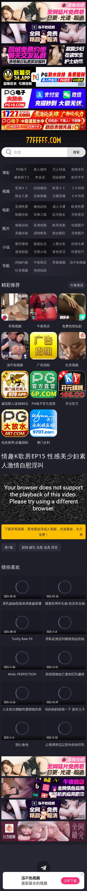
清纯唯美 (40, 233)
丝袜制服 (40, 196)
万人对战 (58, 169)
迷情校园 (21, 251)
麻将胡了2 (21, 177)
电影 (6, 209)
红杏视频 (21, 270)
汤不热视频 (78, 262)
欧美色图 (58, 225)
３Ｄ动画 (77, 188)
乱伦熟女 (58, 214)
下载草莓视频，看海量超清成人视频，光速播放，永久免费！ (44, 532)
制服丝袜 (21, 214)
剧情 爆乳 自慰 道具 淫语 (40, 547)
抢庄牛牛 (77, 177)
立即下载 (70, 880)
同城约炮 (21, 262)
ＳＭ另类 (77, 196)
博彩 (6, 172)
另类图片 (77, 233)
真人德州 (40, 169)
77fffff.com (43, 140)
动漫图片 (77, 225)
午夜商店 (40, 262)
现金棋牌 (58, 177)
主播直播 (58, 196)
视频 (6, 191)
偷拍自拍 (40, 206)
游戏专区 (77, 169)
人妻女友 (58, 243)
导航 (6, 265)
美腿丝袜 (21, 233)
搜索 (76, 152)
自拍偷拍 (40, 188)
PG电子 (21, 169)
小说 (6, 247)
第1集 (9, 547)
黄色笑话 (58, 251)
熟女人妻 (21, 196)
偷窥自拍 (21, 225)
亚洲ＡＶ (21, 188)
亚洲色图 (40, 225)
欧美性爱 (77, 206)
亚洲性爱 (21, 206)
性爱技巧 (77, 251)
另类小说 (40, 251)
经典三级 (40, 214)
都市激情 (21, 243)
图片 (6, 228)
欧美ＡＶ (58, 188)
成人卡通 (58, 206)
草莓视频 (58, 262)
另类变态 (77, 214)
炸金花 (40, 177)
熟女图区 (58, 233)
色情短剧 (40, 270)
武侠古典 (77, 243)
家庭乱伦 (40, 243)
